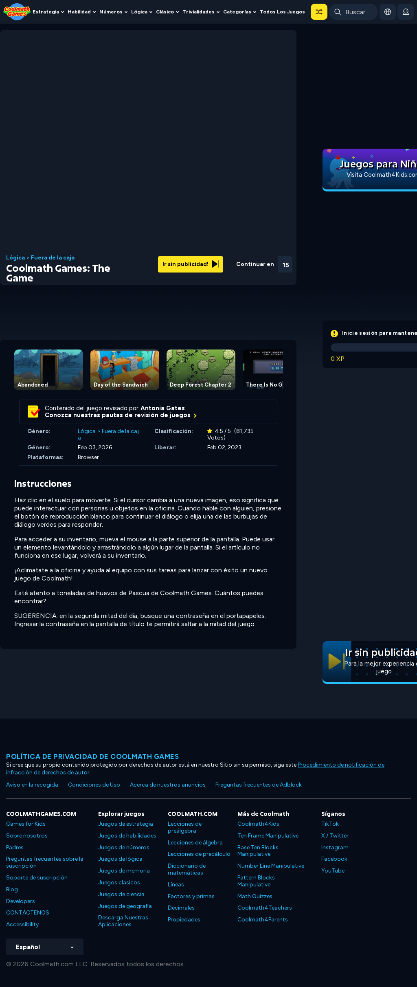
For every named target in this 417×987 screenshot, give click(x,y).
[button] (319, 12)
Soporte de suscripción (37, 877)
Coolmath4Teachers (264, 907)
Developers (20, 901)
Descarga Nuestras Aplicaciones (123, 921)
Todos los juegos (282, 12)
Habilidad (79, 12)
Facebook (334, 858)
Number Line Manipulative (270, 865)
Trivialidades (198, 12)
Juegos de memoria (124, 870)
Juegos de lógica (120, 858)
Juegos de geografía (125, 906)
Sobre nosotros (27, 835)
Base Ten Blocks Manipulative (258, 851)
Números (111, 12)
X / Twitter (335, 835)
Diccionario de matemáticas (187, 869)
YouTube (333, 870)
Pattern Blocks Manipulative (256, 881)
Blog (12, 889)
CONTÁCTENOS (27, 912)
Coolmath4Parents (262, 919)
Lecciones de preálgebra (185, 827)
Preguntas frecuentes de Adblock (258, 784)
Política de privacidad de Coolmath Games (92, 756)
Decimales (181, 907)
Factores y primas (191, 896)
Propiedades (184, 919)
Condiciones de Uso (94, 784)
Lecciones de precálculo (199, 854)
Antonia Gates (162, 408)
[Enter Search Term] (353, 12)
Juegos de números (123, 847)
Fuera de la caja (53, 258)
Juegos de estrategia (125, 823)
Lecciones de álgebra (195, 842)
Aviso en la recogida (32, 784)
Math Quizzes (254, 896)
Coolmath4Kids (258, 823)
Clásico (165, 12)
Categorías (237, 12)
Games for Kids (26, 823)
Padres (15, 847)
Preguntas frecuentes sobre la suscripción (44, 862)
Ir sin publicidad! (190, 264)
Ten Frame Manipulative (267, 835)
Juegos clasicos (119, 882)
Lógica (139, 12)
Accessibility (22, 924)
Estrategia (46, 12)
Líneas (176, 884)
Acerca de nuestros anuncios (168, 784)
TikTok (330, 823)
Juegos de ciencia (121, 894)
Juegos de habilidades (127, 835)
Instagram (335, 847)
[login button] (405, 12)
